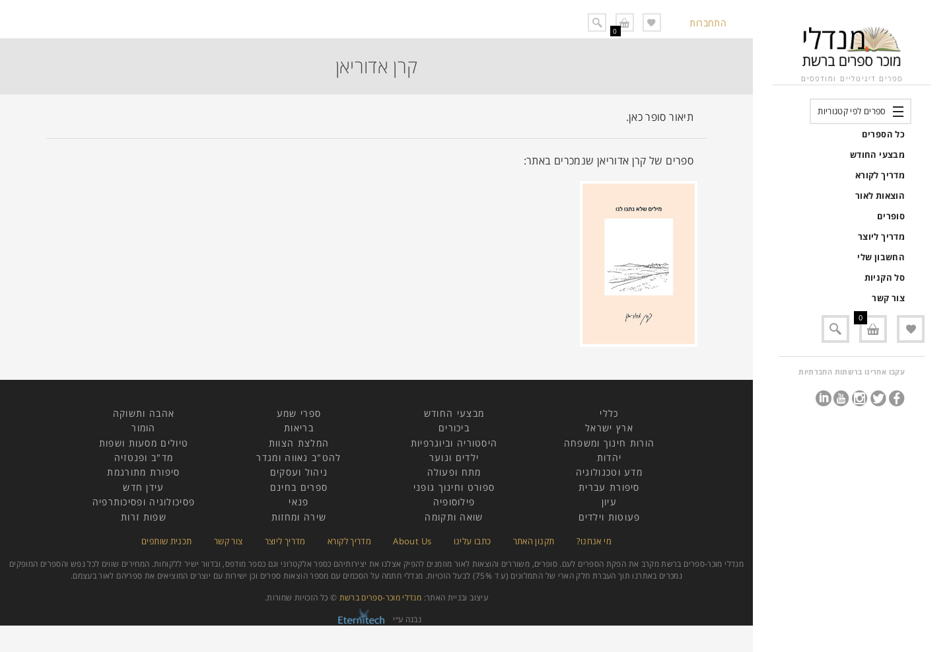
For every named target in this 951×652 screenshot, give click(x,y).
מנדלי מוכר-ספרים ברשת (380, 597)
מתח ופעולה (454, 472)
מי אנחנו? (594, 541)
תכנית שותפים (166, 541)
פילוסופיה (454, 501)
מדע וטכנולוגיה (609, 472)
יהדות (609, 457)
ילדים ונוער (454, 457)
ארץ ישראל (609, 427)
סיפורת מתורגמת (143, 472)
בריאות (299, 427)
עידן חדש (143, 487)
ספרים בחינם (299, 487)
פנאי (298, 501)
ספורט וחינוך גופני (454, 487)
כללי (609, 413)
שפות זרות (143, 517)
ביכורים (454, 427)
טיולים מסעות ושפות (143, 443)
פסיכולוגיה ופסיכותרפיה (143, 501)
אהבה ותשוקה (143, 413)
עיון (609, 501)
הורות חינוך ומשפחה (609, 443)
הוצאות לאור (880, 195)
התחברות (707, 23)
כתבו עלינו (472, 541)
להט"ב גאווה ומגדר (298, 457)
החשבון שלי (881, 257)
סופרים (891, 216)
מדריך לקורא (880, 175)
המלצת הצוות (299, 443)
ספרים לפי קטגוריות (852, 111)
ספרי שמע (299, 413)
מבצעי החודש (877, 155)
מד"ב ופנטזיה (144, 457)
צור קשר (888, 298)
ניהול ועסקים (299, 472)
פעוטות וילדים (610, 517)
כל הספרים (883, 134)
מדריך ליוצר (881, 236)
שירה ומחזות (298, 517)
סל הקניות (884, 277)
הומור (143, 427)
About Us (412, 541)
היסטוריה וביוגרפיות (454, 443)
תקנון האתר (534, 541)
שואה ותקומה (454, 517)
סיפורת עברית (609, 487)
